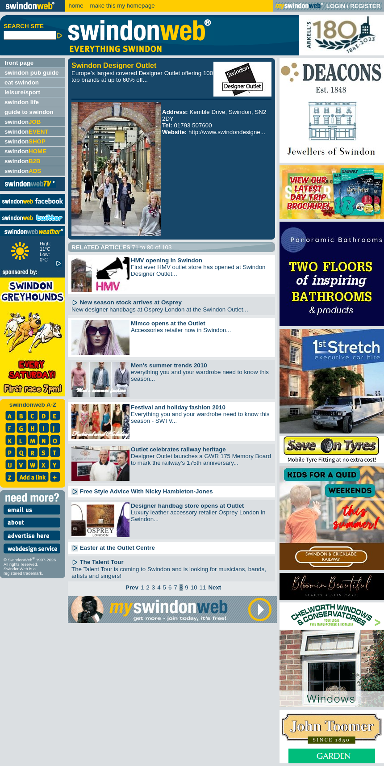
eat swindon (21, 82)
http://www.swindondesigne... (226, 132)
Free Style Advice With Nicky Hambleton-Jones (142, 491)
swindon (22, 121)
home (75, 5)
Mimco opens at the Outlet (168, 323)
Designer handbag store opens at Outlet (187, 505)
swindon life (21, 102)
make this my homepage (121, 5)
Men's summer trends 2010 (169, 365)
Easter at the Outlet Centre (113, 547)
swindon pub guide (31, 72)
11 (203, 587)
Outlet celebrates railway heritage (178, 449)
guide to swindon (29, 112)
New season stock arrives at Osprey (126, 302)
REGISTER (365, 6)
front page (18, 62)
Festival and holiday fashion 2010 (178, 407)
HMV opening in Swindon (166, 260)
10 (194, 587)
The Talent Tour (97, 562)
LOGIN (335, 6)
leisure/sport (22, 92)
